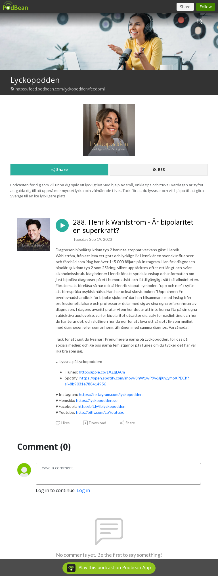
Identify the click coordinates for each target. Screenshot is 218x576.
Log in (83, 490)
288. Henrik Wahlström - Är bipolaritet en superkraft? (133, 226)
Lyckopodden (35, 80)
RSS (158, 169)
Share (59, 169)
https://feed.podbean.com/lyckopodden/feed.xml (57, 89)
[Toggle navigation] (211, 21)
